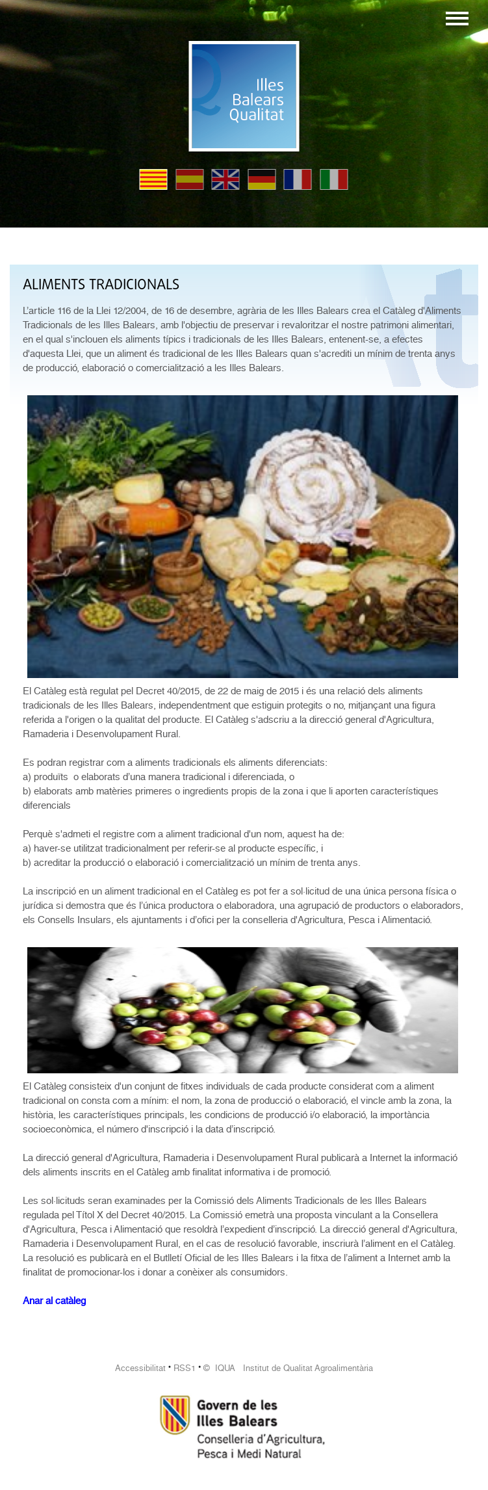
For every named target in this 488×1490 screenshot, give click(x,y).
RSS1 (184, 1368)
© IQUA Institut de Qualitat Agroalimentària (288, 1368)
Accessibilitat (140, 1368)
